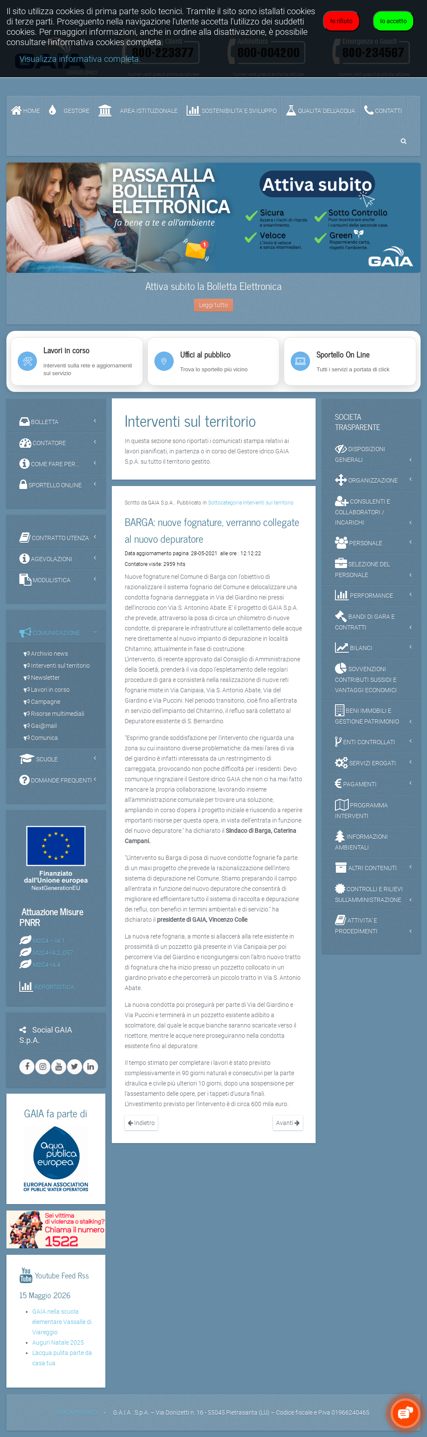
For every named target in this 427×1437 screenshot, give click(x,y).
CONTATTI (383, 110)
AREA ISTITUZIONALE (138, 110)
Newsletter (42, 677)
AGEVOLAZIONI (45, 559)
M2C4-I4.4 (46, 964)
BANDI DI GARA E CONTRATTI (365, 620)
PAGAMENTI (356, 784)
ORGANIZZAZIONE (366, 480)
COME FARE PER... (49, 464)
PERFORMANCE (364, 595)
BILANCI (353, 648)
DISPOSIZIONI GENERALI (360, 453)
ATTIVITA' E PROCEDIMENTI (356, 924)
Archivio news (46, 653)
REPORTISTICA (54, 987)
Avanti (288, 1122)
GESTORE (69, 110)
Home (25, 110)
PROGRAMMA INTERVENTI (361, 809)
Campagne (42, 701)
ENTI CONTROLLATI (365, 742)
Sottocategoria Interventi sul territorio (251, 503)
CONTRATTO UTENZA (54, 538)
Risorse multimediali (54, 713)
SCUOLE (38, 759)
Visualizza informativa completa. (80, 59)
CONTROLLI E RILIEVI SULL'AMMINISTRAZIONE (369, 893)
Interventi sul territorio (57, 665)
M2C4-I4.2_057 (53, 952)
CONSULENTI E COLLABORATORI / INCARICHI (362, 510)
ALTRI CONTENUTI (366, 868)
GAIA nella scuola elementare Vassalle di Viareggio (62, 1322)
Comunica (41, 737)
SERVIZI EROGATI (365, 763)
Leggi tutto (213, 305)
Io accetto (393, 21)
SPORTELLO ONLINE (50, 485)
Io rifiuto (341, 21)
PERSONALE (358, 543)
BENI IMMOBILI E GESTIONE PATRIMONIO (367, 714)
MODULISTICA (45, 580)
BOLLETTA (38, 422)
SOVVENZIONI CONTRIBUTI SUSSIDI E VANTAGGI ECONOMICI (366, 678)
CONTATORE (42, 443)
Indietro (141, 1122)
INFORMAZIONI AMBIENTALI (361, 840)
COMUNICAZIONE (49, 633)
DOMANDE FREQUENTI (55, 780)
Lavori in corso (47, 689)
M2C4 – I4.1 (49, 940)
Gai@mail (40, 725)
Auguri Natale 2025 (58, 1342)
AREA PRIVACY (78, 1412)
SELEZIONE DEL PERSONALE (362, 568)
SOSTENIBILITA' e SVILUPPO (231, 110)
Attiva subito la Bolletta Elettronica (213, 285)
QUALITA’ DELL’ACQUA (320, 110)
